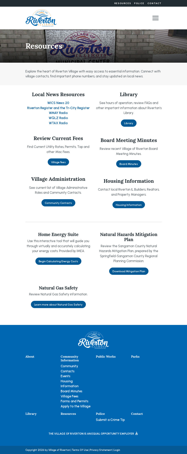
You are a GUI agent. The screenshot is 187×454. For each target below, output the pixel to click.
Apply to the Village (75, 406)
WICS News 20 (58, 103)
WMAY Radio (58, 113)
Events (65, 376)
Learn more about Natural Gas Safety (58, 304)
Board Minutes (129, 164)
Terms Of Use (80, 450)
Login (117, 450)
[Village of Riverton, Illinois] (41, 18)
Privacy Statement (101, 450)
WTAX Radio (58, 123)
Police (139, 3)
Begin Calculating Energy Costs (58, 261)
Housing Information (129, 204)
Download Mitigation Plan (128, 271)
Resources (122, 3)
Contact (154, 3)
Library (128, 123)
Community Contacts (58, 202)
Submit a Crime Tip (110, 420)
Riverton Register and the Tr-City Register (58, 108)
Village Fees (58, 162)
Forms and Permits (74, 401)
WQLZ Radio (58, 118)
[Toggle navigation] (155, 18)
